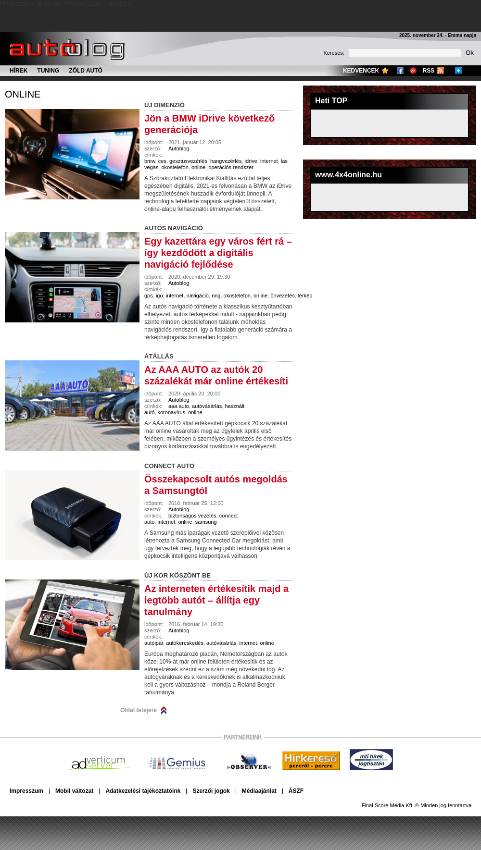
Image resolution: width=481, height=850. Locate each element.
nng (216, 295)
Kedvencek (361, 70)
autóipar (153, 643)
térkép (305, 295)
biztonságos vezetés (192, 515)
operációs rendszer (230, 167)
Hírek (18, 70)
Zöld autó (85, 70)
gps (148, 295)
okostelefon (174, 167)
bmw (149, 161)
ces (162, 161)
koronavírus (171, 412)
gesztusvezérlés (188, 161)
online (22, 94)
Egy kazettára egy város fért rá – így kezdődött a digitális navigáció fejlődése (218, 253)
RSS (429, 70)
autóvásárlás (207, 406)
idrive (251, 161)
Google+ (413, 70)
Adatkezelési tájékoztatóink (142, 791)
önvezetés (282, 295)
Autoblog (178, 148)
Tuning (48, 70)
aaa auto (178, 406)
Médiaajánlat (259, 791)
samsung (206, 522)
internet (269, 161)
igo (159, 295)
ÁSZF (296, 791)
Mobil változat (74, 791)
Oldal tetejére (138, 710)
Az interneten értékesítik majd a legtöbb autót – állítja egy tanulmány (216, 600)
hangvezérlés (225, 161)
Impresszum (26, 791)
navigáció (198, 295)
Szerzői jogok (210, 791)
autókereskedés (184, 643)
